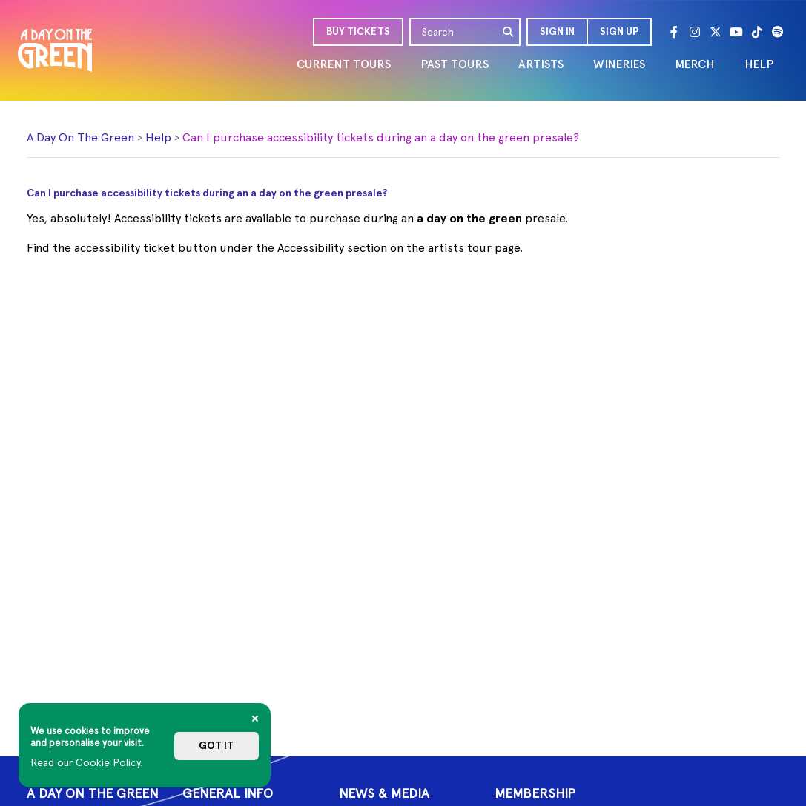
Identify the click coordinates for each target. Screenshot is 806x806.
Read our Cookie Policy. (86, 762)
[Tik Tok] (757, 31)
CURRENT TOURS (344, 64)
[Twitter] (715, 31)
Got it (216, 745)
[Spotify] (777, 31)
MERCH (695, 64)
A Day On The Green (80, 137)
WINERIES (619, 64)
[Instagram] (694, 31)
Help (158, 137)
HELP (758, 64)
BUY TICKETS (358, 31)
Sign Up (619, 31)
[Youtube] (736, 31)
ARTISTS (541, 64)
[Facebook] (674, 31)
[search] (509, 32)
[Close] (255, 718)
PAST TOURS (454, 64)
